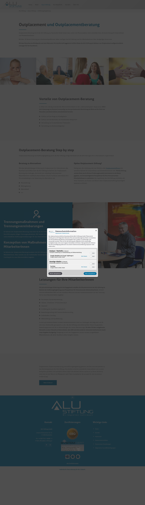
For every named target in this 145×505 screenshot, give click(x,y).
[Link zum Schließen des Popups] (96, 231)
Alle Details (84, 256)
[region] (72, 259)
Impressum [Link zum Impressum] (58, 233)
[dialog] (72, 252)
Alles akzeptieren (90, 273)
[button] (91, 253)
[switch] (93, 253)
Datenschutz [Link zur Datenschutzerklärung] (65, 233)
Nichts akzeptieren (55, 273)
